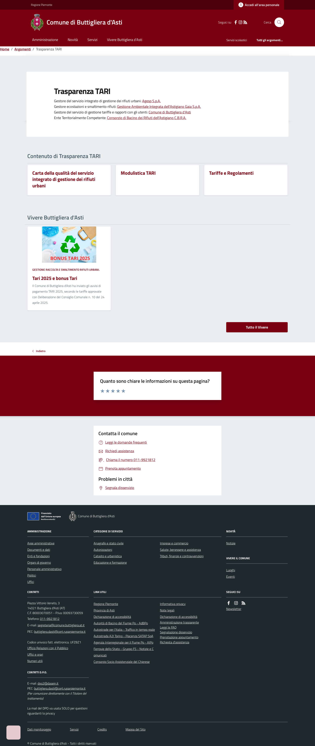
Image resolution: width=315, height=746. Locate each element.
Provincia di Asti (104, 610)
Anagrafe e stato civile (109, 543)
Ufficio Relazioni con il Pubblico (47, 648)
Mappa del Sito (135, 729)
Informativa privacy (173, 603)
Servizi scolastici (236, 40)
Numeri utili (35, 660)
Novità (73, 39)
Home (4, 49)
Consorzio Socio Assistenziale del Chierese (122, 661)
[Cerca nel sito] (277, 22)
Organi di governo (39, 562)
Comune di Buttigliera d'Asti (170, 112)
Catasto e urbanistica (108, 556)
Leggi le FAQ (168, 627)
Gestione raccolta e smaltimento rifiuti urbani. (66, 269)
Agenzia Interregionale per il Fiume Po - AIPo (123, 642)
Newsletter (233, 608)
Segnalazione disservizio (176, 632)
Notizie (230, 543)
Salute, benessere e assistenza (180, 549)
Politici (31, 575)
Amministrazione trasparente (179, 622)
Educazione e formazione (110, 562)
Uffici (30, 581)
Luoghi (230, 570)
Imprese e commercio (174, 543)
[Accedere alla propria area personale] (259, 5)
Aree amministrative (40, 543)
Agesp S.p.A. (151, 101)
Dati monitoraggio (39, 729)
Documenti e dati (38, 549)
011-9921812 (49, 618)
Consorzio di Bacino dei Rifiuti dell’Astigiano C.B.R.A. (146, 117)
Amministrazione (45, 39)
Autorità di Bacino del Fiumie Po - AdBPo (121, 623)
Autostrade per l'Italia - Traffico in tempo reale (124, 629)
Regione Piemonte (41, 5)
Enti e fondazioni (38, 556)
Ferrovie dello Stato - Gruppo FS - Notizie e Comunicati (124, 652)
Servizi (92, 39)
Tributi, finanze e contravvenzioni (182, 556)
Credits (102, 729)
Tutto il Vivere (257, 327)
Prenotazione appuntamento (179, 637)
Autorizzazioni (103, 549)
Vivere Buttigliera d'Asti (124, 39)
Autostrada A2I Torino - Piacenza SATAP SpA (123, 636)
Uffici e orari (35, 654)
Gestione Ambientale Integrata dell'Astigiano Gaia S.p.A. (159, 106)
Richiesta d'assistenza (174, 642)
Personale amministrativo (44, 568)
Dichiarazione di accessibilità (112, 616)
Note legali (167, 610)
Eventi (230, 576)
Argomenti (22, 49)
